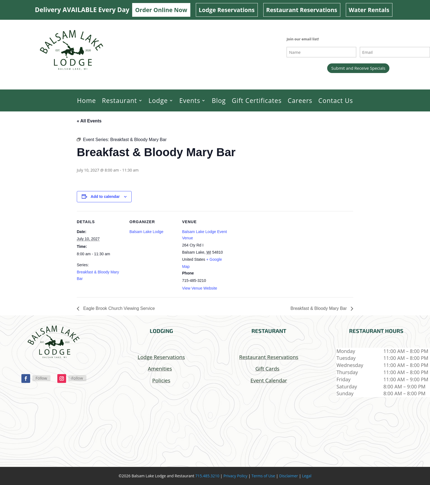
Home (86, 100)
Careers (300, 100)
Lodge (158, 100)
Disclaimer (288, 475)
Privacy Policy (235, 475)
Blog (219, 100)
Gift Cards (267, 368)
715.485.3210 (207, 475)
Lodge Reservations (227, 10)
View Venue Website (199, 288)
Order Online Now (161, 10)
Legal (307, 475)
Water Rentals (369, 10)
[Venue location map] (264, 249)
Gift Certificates (257, 100)
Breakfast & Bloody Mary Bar (319, 308)
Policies (161, 380)
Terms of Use (263, 475)
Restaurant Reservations (301, 10)
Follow (41, 378)
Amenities (160, 368)
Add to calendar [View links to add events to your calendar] (105, 196)
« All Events (89, 121)
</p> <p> (161, 424)
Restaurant (119, 100)
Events (189, 100)
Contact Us (335, 100)
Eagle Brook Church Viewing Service (118, 308)
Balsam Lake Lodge (146, 231)
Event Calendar (268, 380)
